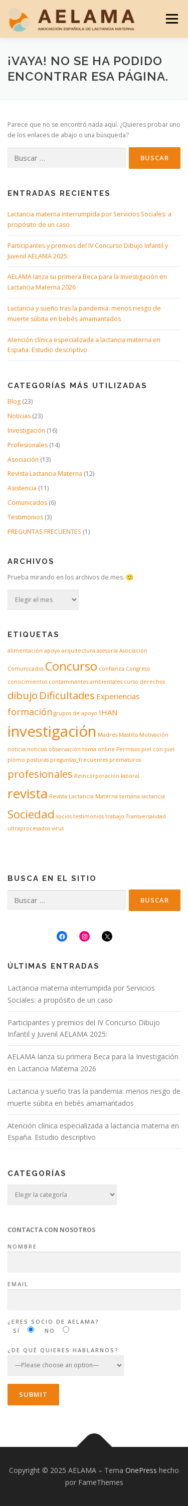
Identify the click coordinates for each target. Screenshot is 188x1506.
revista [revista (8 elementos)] (28, 793)
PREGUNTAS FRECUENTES (44, 531)
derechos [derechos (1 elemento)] (152, 681)
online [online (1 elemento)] (106, 749)
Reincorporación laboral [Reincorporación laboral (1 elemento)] (106, 775)
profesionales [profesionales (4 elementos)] (40, 774)
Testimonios (25, 517)
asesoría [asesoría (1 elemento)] (107, 650)
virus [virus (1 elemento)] (58, 828)
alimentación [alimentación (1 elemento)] (25, 650)
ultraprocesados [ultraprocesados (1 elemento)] (29, 828)
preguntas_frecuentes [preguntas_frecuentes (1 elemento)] (79, 759)
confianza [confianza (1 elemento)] (111, 668)
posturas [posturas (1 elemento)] (38, 759)
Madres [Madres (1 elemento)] (107, 734)
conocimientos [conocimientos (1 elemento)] (27, 681)
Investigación (26, 430)
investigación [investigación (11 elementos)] (52, 731)
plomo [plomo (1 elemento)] (16, 759)
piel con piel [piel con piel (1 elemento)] (157, 749)
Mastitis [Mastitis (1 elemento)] (128, 734)
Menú (171, 19)
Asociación (23, 459)
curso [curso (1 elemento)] (131, 681)
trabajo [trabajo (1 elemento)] (114, 816)
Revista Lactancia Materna (45, 473)
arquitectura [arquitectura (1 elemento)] (78, 650)
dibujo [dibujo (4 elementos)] (23, 695)
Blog (14, 401)
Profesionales (28, 445)
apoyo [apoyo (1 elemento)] (52, 650)
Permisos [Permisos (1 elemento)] (128, 749)
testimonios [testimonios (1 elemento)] (88, 816)
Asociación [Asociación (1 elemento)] (133, 650)
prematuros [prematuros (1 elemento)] (125, 759)
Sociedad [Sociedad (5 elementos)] (31, 813)
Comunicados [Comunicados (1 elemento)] (26, 668)
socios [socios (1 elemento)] (64, 816)
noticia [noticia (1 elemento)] (17, 749)
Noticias (19, 416)
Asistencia (22, 488)
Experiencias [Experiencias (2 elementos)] (118, 696)
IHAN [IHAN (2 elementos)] (108, 712)
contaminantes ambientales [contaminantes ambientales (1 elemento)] (85, 681)
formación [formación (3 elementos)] (30, 712)
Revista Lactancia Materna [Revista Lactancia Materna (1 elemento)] (83, 796)
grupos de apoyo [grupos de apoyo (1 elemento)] (75, 713)
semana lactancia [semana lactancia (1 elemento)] (142, 796)
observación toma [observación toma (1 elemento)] (72, 749)
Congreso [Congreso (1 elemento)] (138, 668)
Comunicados (27, 502)
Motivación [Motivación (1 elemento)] (153, 734)
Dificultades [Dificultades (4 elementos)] (67, 695)
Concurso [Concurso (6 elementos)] (71, 666)
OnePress (141, 1470)
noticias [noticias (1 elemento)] (37, 749)
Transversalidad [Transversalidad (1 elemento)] (146, 816)
